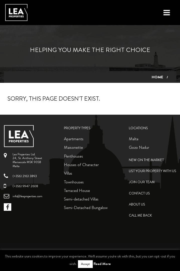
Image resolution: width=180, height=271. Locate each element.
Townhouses (74, 182)
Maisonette (73, 147)
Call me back (140, 215)
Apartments (73, 139)
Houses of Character (81, 165)
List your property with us (152, 171)
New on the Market (146, 160)
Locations (138, 128)
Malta (133, 139)
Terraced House (77, 190)
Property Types (77, 128)
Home (157, 77)
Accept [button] (85, 264)
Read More (102, 263)
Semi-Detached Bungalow (86, 208)
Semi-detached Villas (81, 199)
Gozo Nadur (139, 147)
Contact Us (139, 193)
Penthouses (73, 156)
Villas (68, 173)
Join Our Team (142, 182)
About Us (137, 204)
